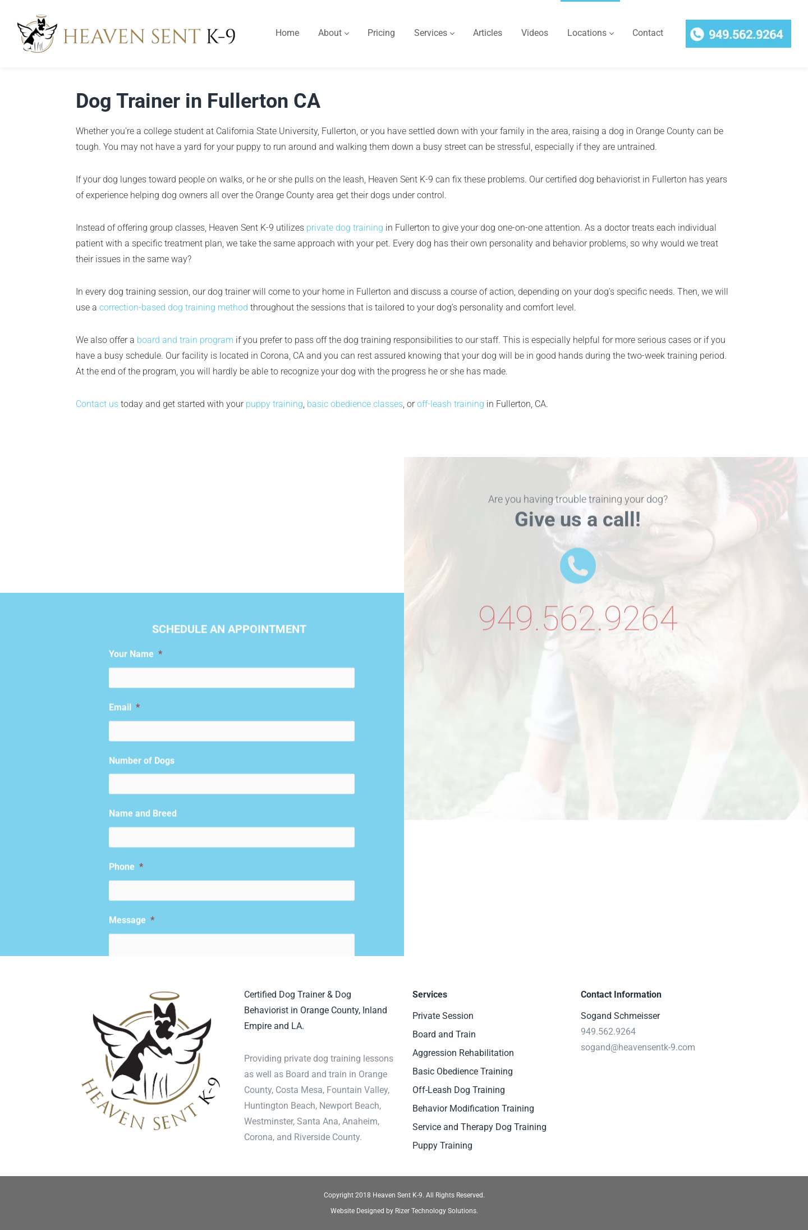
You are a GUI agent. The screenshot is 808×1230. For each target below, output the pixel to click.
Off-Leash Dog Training (458, 1090)
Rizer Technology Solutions (435, 1211)
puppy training (274, 404)
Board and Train (444, 1034)
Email (124, 922)
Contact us (97, 404)
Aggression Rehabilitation (463, 1053)
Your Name (135, 869)
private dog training (344, 227)
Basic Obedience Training (462, 1071)
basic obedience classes (355, 404)
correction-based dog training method (173, 307)
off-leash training (450, 404)
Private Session (443, 1015)
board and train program (185, 340)
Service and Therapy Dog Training (479, 1127)
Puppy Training (442, 1145)
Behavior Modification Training (473, 1108)
